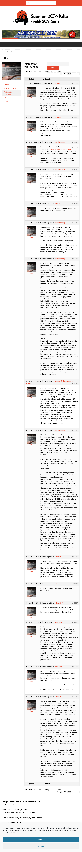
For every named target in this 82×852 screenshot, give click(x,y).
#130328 (75, 171)
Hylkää (41, 846)
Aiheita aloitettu (10, 90)
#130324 (75, 260)
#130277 (75, 698)
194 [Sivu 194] (74, 75)
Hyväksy (41, 839)
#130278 (75, 605)
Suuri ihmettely (60, 144)
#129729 (75, 668)
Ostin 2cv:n (58, 624)
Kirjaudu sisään (8, 806)
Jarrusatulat (59, 205)
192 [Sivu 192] (64, 75)
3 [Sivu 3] (57, 75)
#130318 (75, 432)
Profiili (6, 86)
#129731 (75, 624)
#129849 (75, 585)
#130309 (75, 385)
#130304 (75, 205)
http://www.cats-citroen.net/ (61, 151)
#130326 (75, 224)
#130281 (75, 119)
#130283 (75, 85)
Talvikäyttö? (58, 85)
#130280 (75, 558)
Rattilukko (58, 585)
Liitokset (7, 99)
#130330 (75, 144)
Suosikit (7, 103)
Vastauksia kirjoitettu (8, 94)
